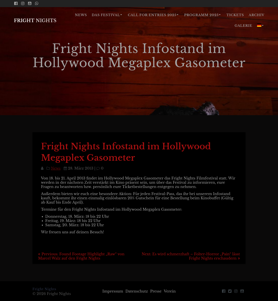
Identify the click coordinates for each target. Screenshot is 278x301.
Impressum (112, 291)
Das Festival (106, 15)
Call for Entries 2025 (152, 15)
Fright (35, 20)
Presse (156, 291)
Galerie (243, 26)
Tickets (235, 15)
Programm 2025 (201, 15)
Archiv (256, 15)
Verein (170, 291)
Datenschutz (136, 291)
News (81, 15)
